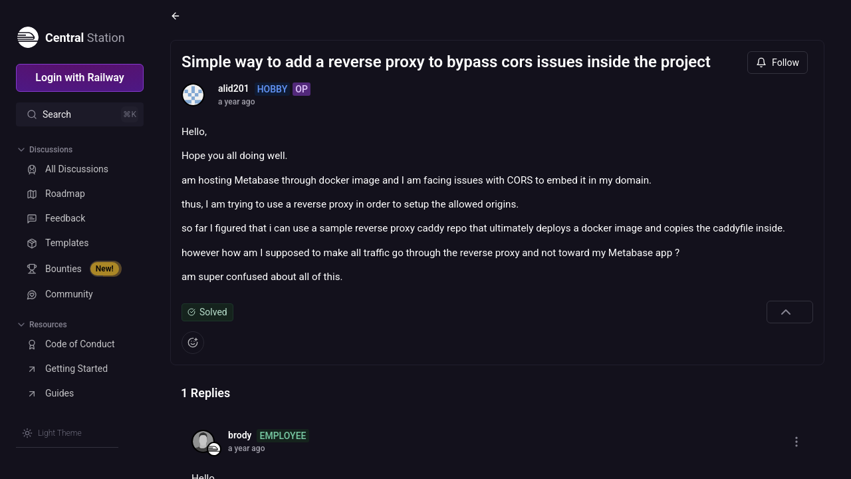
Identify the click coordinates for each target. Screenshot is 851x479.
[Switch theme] (52, 433)
